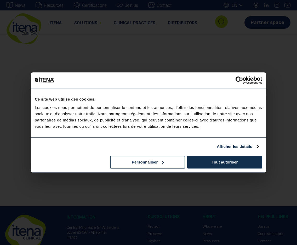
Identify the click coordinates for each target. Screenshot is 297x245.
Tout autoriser (225, 162)
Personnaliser (148, 162)
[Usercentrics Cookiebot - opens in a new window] (239, 80)
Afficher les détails (234, 146)
